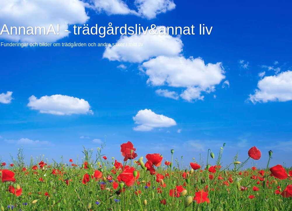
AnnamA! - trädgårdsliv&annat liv (106, 29)
